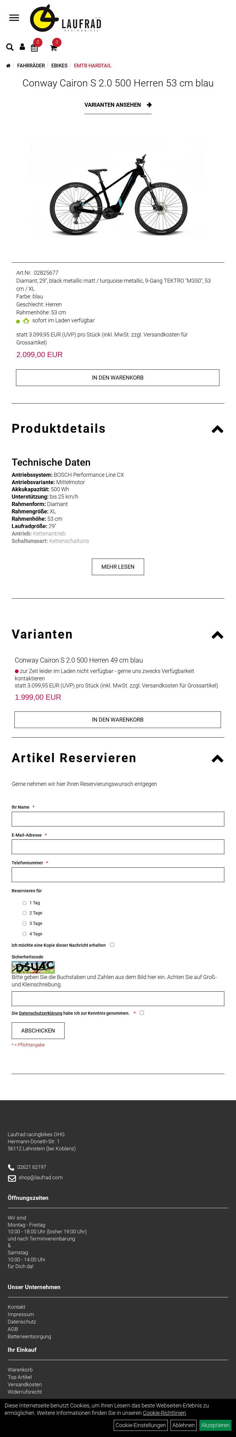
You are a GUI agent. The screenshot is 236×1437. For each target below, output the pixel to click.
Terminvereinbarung (52, 1239)
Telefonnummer (27, 862)
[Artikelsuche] (10, 48)
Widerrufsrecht (25, 1392)
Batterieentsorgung (29, 1336)
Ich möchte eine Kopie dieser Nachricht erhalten (59, 945)
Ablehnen (183, 1425)
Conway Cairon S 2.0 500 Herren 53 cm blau (118, 83)
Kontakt (16, 1307)
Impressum (21, 1314)
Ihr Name (21, 807)
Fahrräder (31, 66)
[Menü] (14, 18)
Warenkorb (20, 1370)
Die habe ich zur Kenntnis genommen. (71, 1013)
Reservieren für (27, 890)
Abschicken (38, 1030)
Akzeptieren (215, 1425)
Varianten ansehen (113, 105)
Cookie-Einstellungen (141, 1425)
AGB (13, 1329)
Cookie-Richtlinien (164, 1413)
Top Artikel (20, 1377)
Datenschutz (22, 1322)
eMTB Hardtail (93, 66)
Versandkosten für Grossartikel (179, 685)
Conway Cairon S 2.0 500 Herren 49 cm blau (79, 660)
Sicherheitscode (27, 956)
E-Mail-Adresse (27, 835)
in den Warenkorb (118, 377)
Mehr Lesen (118, 566)
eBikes (59, 66)
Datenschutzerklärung (40, 1013)
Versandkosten (25, 1384)
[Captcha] (118, 998)
